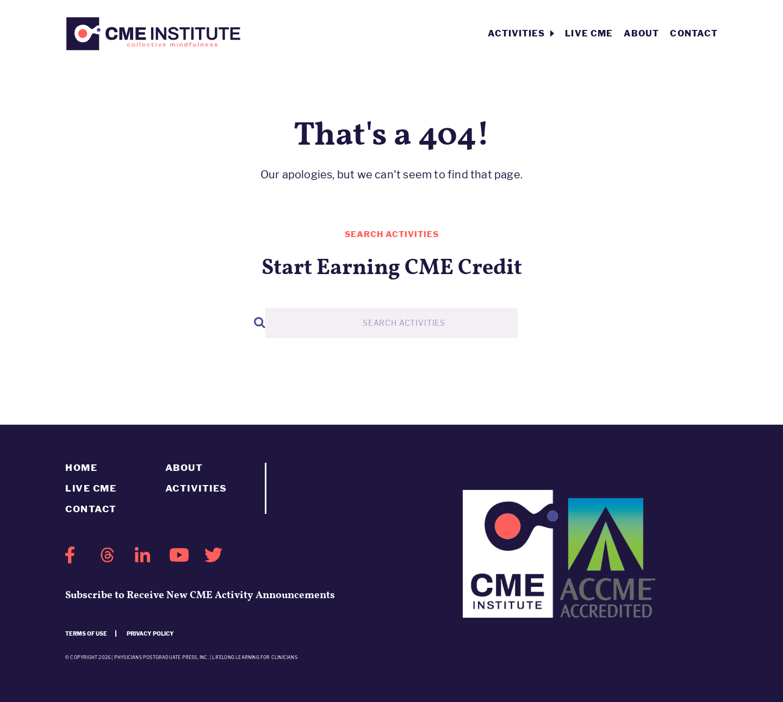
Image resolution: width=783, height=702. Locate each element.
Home (81, 468)
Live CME (589, 33)
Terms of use (86, 633)
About (641, 33)
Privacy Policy (150, 633)
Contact (694, 33)
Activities (521, 33)
